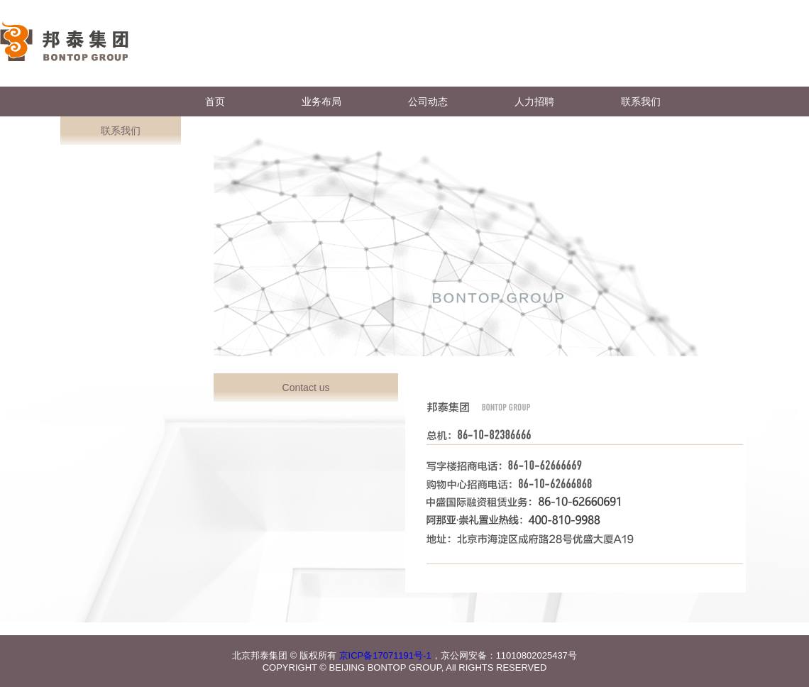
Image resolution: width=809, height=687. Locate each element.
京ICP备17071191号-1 (385, 655)
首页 (215, 101)
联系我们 (641, 101)
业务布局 (321, 101)
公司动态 (428, 101)
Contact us (306, 387)
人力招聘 (534, 101)
